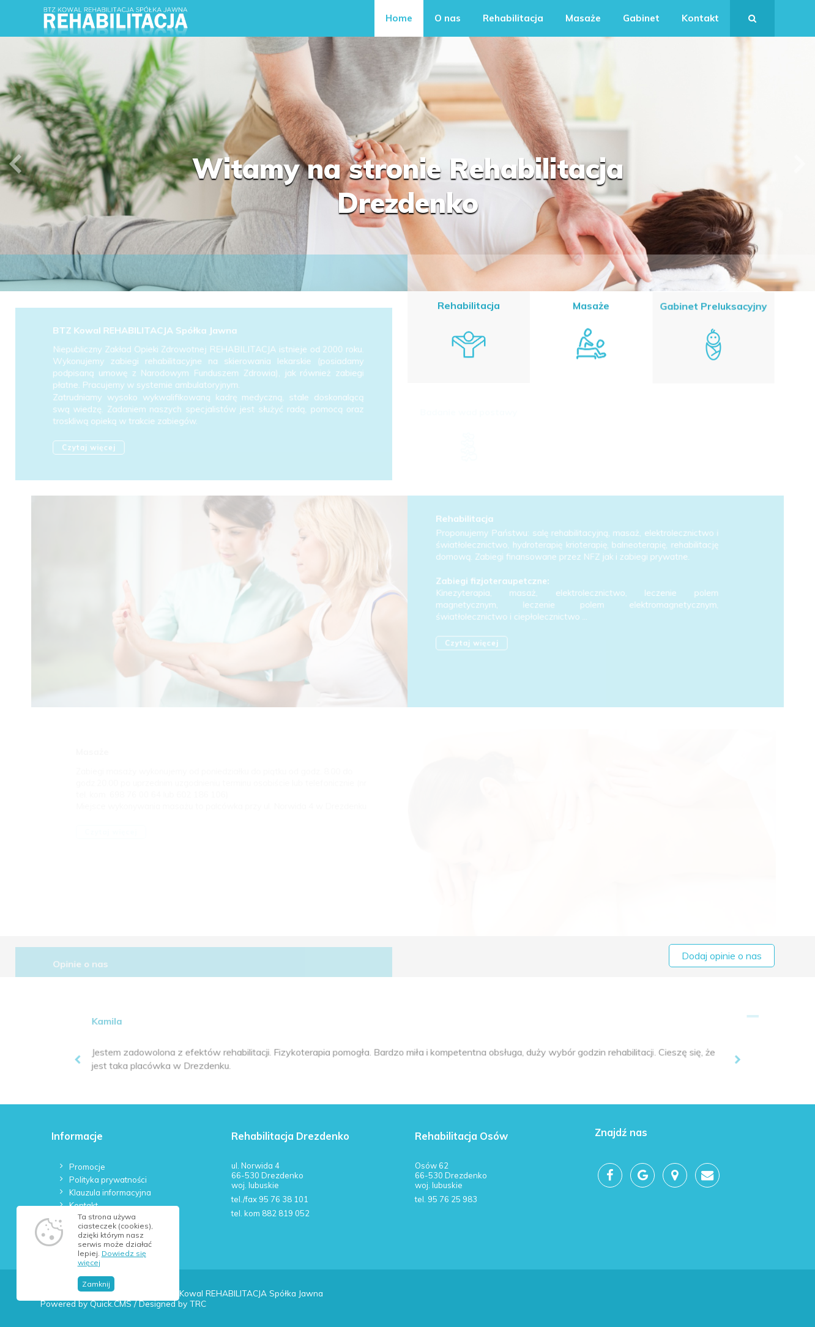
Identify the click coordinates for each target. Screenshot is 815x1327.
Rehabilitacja (513, 18)
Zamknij (96, 1292)
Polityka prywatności (108, 1179)
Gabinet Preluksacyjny (713, 308)
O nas (447, 18)
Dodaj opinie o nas (722, 956)
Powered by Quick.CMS (86, 1303)
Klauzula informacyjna (110, 1192)
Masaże (583, 18)
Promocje (87, 1167)
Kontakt (700, 18)
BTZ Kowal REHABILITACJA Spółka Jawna (146, 334)
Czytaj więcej (91, 448)
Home (398, 18)
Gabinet (641, 18)
